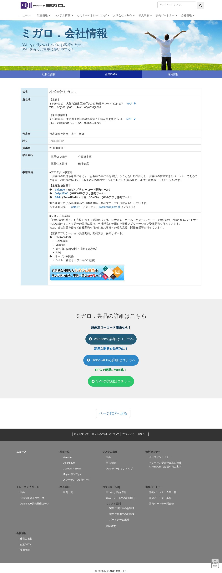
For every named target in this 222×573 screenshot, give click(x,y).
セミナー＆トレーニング (93, 15)
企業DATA (111, 74)
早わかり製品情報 (116, 492)
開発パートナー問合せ (161, 503)
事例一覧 (68, 492)
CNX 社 (75, 206)
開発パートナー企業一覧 (162, 492)
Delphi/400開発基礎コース (34, 503)
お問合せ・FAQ (124, 15)
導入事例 (145, 15)
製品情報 (43, 15)
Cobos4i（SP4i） (72, 468)
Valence (60, 189)
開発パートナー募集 (160, 498)
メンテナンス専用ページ (76, 479)
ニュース (26, 15)
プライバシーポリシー (134, 434)
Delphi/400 (61, 193)
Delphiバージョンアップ (119, 468)
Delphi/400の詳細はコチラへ (111, 360)
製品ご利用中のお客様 (121, 514)
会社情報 (187, 15)
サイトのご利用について (105, 434)
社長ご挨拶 (49, 74)
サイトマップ (81, 434)
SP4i (58, 197)
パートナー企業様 (119, 519)
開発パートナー (166, 15)
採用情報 (173, 74)
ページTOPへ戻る (113, 413)
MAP (132, 103)
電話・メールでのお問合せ (121, 498)
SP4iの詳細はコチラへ (111, 381)
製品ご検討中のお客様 (121, 508)
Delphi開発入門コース (32, 498)
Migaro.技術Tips (72, 474)
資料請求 (111, 526)
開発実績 (111, 462)
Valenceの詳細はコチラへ (111, 339)
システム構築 (63, 15)
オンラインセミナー (160, 457)
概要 (108, 457)
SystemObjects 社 (109, 206)
